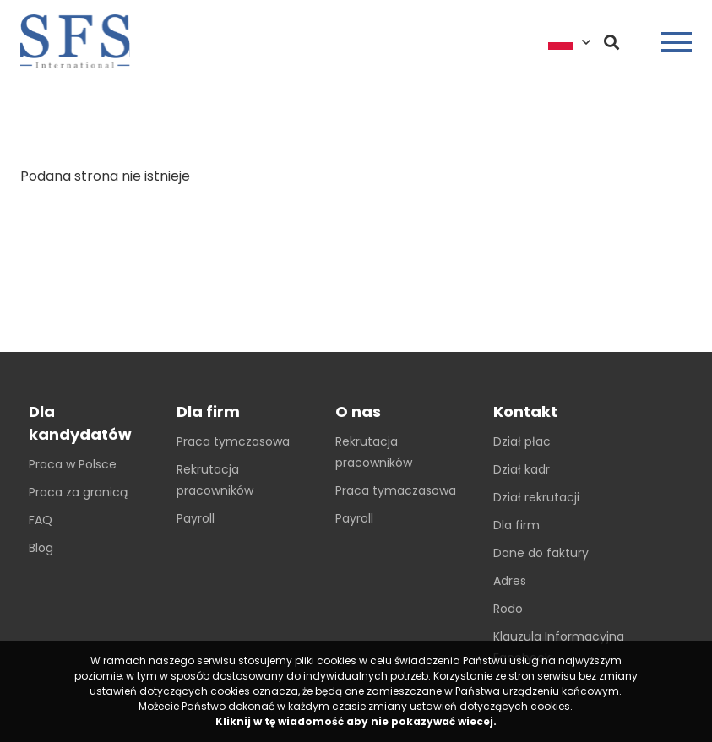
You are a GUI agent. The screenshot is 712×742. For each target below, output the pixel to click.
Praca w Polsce (73, 464)
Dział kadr (521, 469)
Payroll (196, 518)
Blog (41, 547)
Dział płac (522, 441)
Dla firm (516, 525)
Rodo (508, 608)
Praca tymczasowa (233, 441)
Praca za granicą (78, 492)
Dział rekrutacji (536, 497)
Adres (509, 580)
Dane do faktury (541, 552)
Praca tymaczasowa (395, 490)
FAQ (40, 520)
